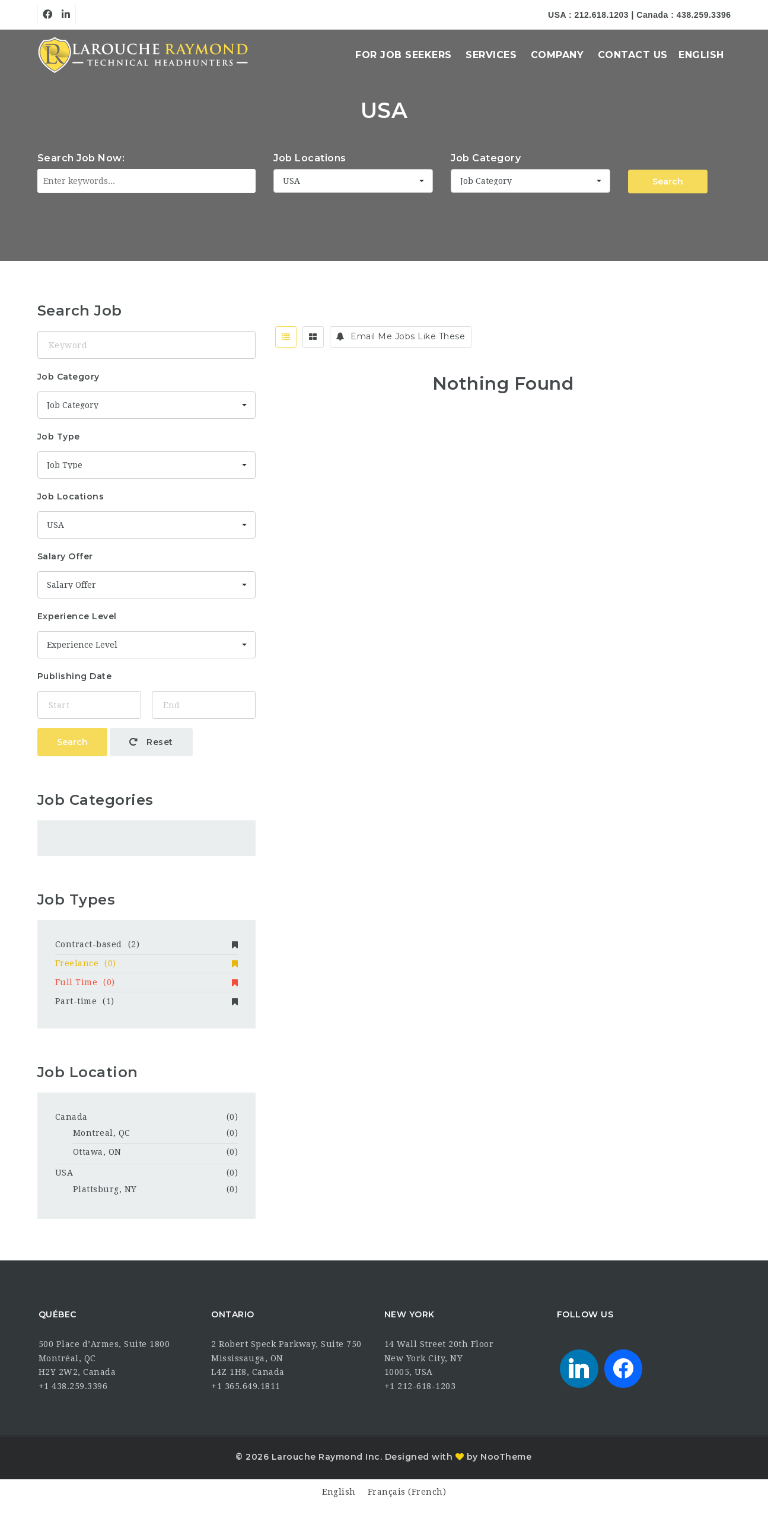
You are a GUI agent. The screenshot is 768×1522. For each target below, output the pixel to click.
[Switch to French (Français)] (407, 1491)
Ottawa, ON (97, 1152)
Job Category (486, 158)
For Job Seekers (403, 55)
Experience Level (77, 616)
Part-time (146, 1001)
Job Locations (309, 158)
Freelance (146, 963)
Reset (151, 742)
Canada (71, 1117)
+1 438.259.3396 (73, 1386)
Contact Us (633, 55)
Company (557, 55)
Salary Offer (65, 556)
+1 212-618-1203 (420, 1386)
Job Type (58, 436)
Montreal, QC (101, 1133)
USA (64, 1172)
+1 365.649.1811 (246, 1386)
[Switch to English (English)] (339, 1491)
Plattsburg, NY (105, 1189)
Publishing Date (74, 676)
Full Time (146, 982)
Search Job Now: (81, 158)
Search (667, 181)
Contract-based (146, 944)
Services (491, 55)
